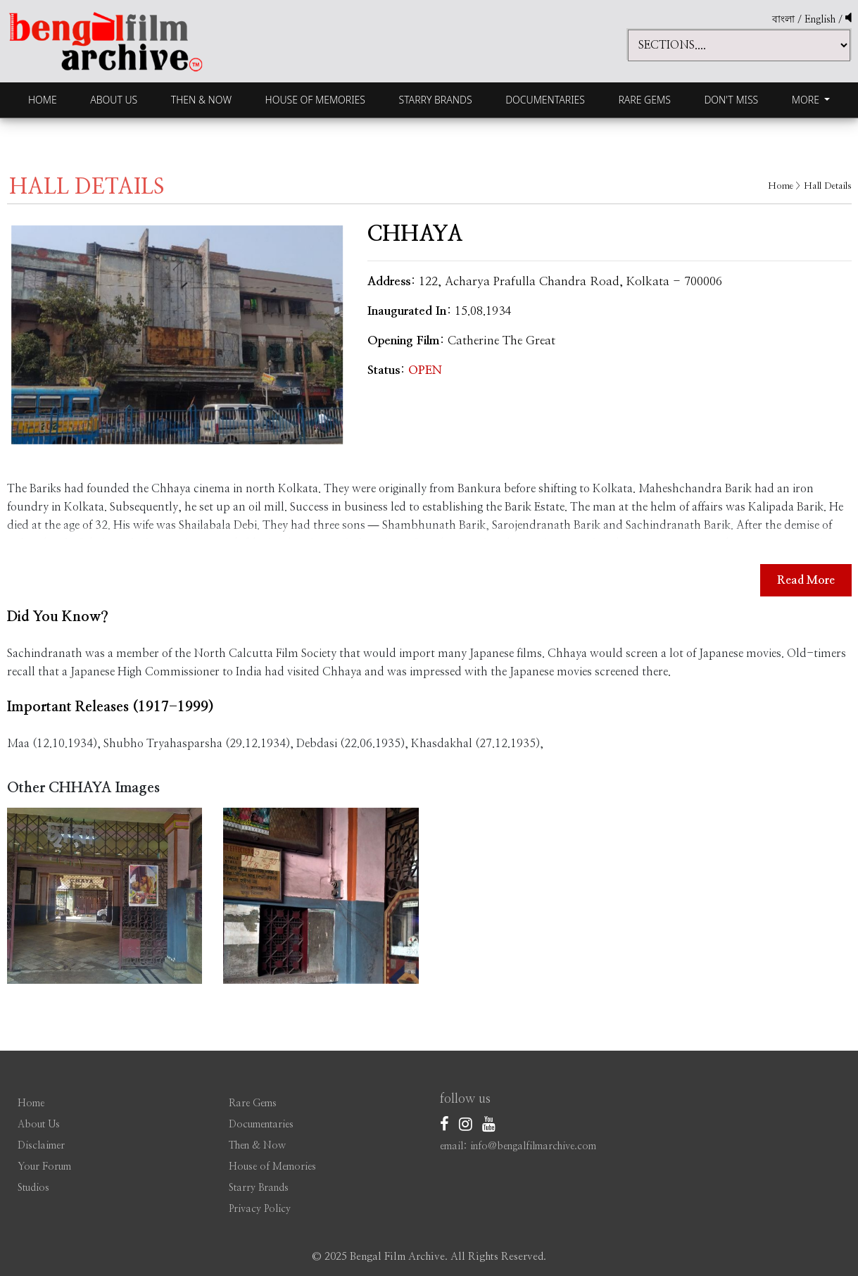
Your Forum (44, 1167)
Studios (33, 1188)
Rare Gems (644, 99)
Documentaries (545, 99)
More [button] (807, 99)
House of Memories (315, 99)
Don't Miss (731, 99)
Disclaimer (41, 1146)
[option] (177, 334)
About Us (113, 99)
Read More (806, 580)
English (821, 20)
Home (42, 99)
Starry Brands (435, 99)
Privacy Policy (260, 1209)
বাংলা (783, 20)
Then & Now (201, 99)
